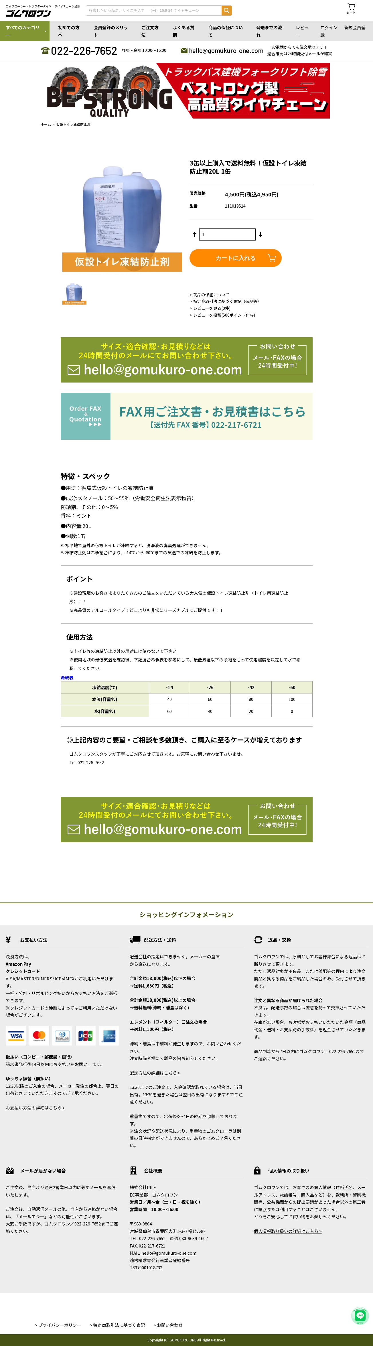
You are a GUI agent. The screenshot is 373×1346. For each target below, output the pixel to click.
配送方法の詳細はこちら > (155, 1073)
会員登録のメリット (111, 31)
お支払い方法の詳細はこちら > (35, 1108)
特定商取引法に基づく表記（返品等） (227, 301)
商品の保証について (225, 31)
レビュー (302, 31)
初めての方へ (69, 31)
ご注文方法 (150, 31)
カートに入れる (236, 258)
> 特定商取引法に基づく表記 (117, 1325)
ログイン (329, 27)
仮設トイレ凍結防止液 (73, 124)
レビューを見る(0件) (211, 308)
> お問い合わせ (168, 1325)
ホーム (46, 124)
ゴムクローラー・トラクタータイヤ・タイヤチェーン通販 (43, 6)
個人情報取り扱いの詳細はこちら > (288, 1231)
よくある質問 (183, 31)
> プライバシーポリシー (58, 1325)
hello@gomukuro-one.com (226, 50)
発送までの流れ (269, 31)
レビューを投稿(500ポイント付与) (224, 315)
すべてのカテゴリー (23, 31)
